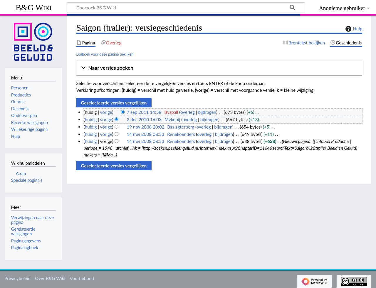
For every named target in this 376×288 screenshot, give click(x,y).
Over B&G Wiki (50, 278)
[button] (219, 68)
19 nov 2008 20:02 (145, 126)
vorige (106, 112)
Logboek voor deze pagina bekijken (104, 54)
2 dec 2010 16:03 (144, 119)
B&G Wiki (33, 7)
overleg (187, 112)
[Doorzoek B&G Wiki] (186, 7)
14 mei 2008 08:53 (145, 134)
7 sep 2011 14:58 (144, 112)
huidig (91, 119)
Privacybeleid (17, 278)
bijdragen (207, 112)
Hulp (353, 29)
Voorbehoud (82, 278)
